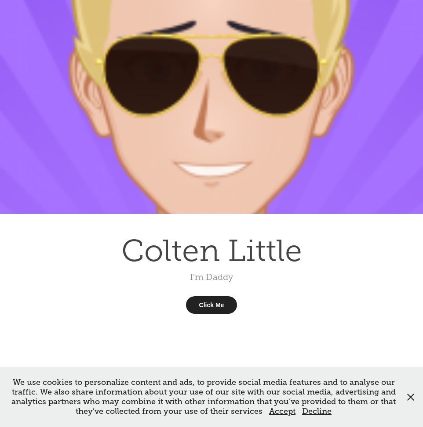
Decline (317, 411)
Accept (282, 411)
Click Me (211, 305)
